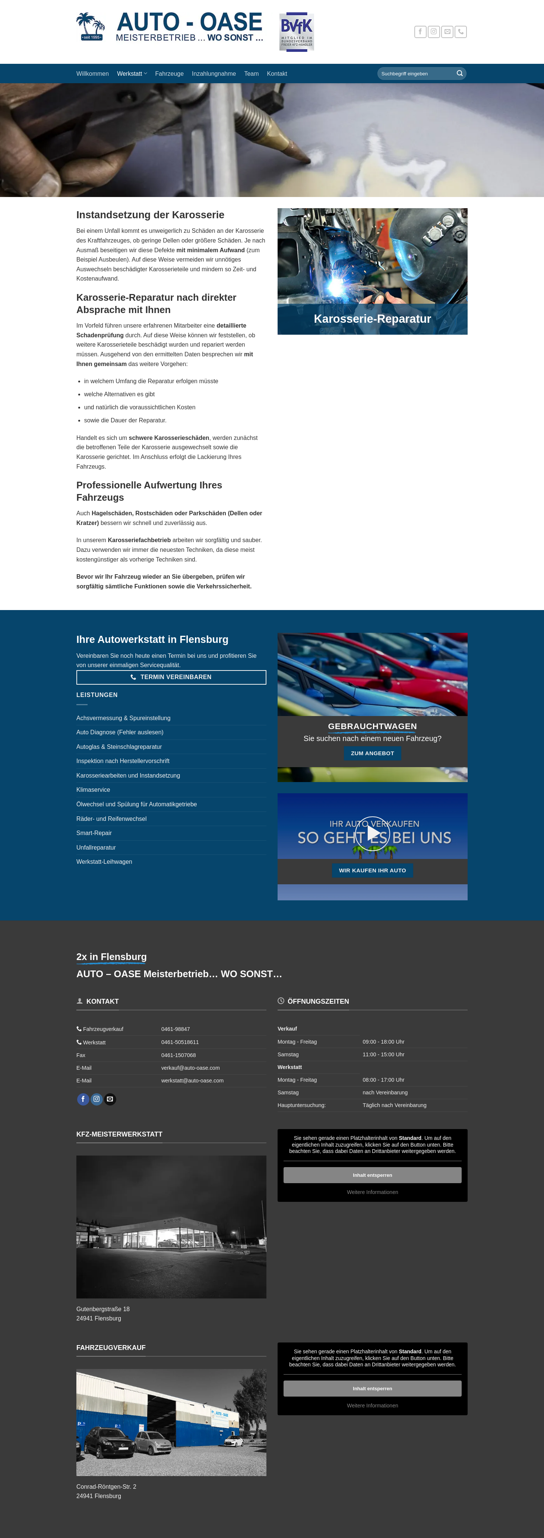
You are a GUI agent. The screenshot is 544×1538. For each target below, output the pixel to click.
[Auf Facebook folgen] (420, 32)
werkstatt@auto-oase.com (192, 1081)
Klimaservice (93, 790)
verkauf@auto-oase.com (190, 1068)
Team (251, 74)
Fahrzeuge (169, 74)
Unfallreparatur (96, 847)
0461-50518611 (180, 1042)
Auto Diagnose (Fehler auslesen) (120, 732)
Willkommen (92, 74)
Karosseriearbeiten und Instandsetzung (128, 775)
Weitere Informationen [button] (372, 1192)
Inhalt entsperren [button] (372, 1175)
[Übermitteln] (459, 73)
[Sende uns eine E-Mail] (447, 32)
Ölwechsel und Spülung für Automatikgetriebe (136, 804)
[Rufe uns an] (461, 32)
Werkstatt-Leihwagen (104, 862)
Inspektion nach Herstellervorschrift (123, 761)
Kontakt (277, 74)
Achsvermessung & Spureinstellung (123, 718)
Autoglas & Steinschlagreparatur (119, 747)
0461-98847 (175, 1029)
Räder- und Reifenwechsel (111, 819)
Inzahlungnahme (214, 74)
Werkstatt (132, 73)
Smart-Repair (94, 833)
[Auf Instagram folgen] (434, 32)
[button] (372, 833)
